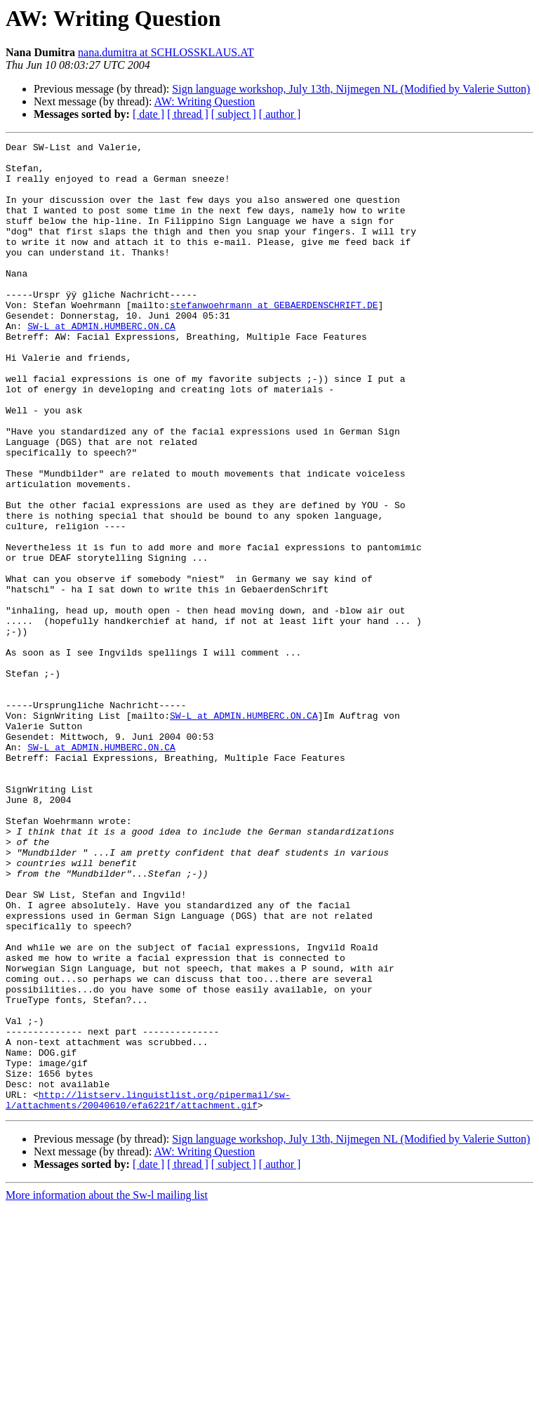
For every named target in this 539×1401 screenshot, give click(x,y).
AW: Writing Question (204, 101)
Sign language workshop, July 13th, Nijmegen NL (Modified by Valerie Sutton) (351, 89)
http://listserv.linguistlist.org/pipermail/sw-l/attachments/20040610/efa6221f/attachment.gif (148, 1292)
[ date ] (148, 114)
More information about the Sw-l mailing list (107, 1389)
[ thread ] (187, 114)
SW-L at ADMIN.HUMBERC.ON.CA (101, 363)
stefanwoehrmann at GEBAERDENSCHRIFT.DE (274, 338)
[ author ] (280, 114)
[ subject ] (233, 114)
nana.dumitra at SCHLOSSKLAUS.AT (166, 52)
